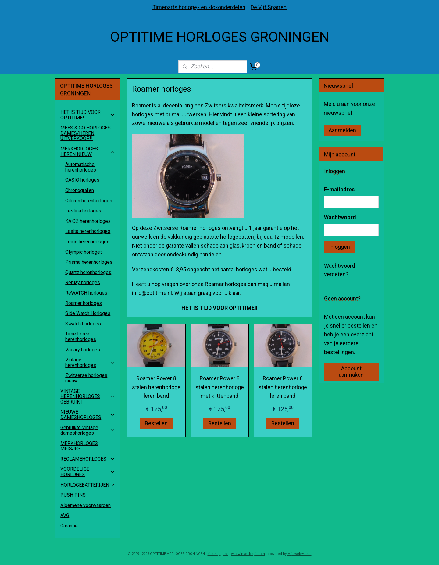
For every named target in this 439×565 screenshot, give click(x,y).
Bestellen (156, 423)
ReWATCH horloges (86, 293)
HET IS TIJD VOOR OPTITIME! (87, 115)
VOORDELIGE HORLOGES (87, 471)
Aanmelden (342, 130)
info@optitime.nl (152, 293)
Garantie (69, 526)
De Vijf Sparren (269, 7)
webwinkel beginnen (248, 554)
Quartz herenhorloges (88, 272)
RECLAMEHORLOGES (87, 459)
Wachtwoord (340, 217)
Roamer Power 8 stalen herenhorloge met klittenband (219, 387)
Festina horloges (83, 211)
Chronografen (79, 190)
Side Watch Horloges (87, 313)
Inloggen (339, 247)
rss (225, 554)
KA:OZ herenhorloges (88, 221)
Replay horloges (82, 282)
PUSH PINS (73, 495)
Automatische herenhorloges (80, 167)
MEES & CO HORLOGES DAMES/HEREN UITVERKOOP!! (85, 133)
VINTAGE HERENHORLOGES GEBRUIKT (87, 396)
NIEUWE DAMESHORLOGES (87, 414)
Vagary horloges (82, 350)
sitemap (214, 554)
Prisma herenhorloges (88, 262)
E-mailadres (339, 189)
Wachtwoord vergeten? (339, 270)
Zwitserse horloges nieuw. (86, 378)
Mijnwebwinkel (299, 554)
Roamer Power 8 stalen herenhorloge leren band (156, 387)
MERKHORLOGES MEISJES (79, 446)
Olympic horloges (84, 252)
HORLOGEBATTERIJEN (87, 485)
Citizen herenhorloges (88, 201)
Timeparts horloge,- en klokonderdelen (198, 7)
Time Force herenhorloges (80, 336)
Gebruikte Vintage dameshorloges (87, 430)
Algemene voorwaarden (85, 505)
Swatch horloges (83, 324)
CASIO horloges (82, 180)
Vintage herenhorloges (90, 362)
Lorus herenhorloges (87, 241)
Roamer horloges (83, 303)
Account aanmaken (351, 371)
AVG (64, 515)
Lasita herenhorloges (87, 231)
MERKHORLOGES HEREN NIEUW (87, 151)
